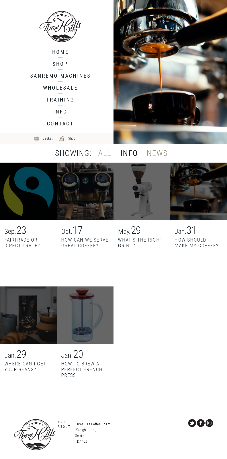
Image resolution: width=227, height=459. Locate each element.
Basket (48, 138)
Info (60, 111)
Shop (60, 64)
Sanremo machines (60, 76)
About (64, 426)
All (105, 153)
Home (60, 52)
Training (60, 99)
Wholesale (60, 87)
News (157, 153)
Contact (60, 123)
